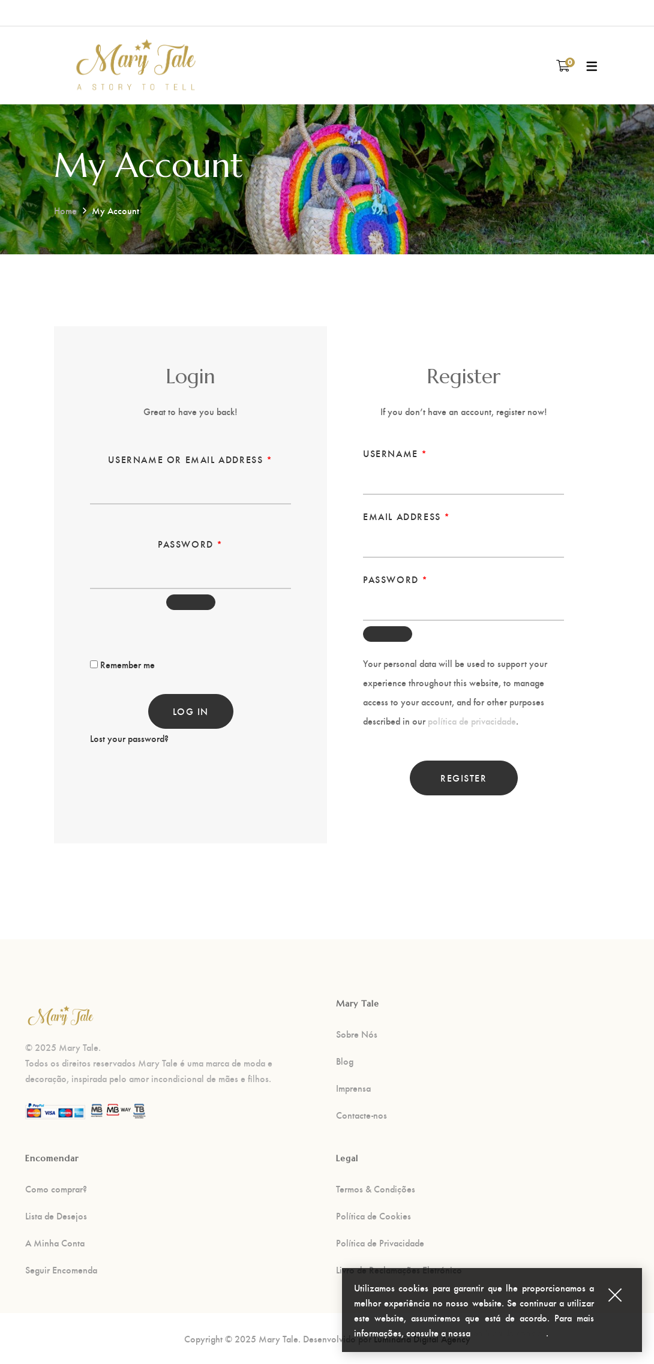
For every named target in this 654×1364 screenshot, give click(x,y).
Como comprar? (56, 1189)
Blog (344, 1061)
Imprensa (353, 1088)
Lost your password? (129, 738)
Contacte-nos (361, 1115)
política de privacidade (472, 720)
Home (65, 210)
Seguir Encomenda (61, 1270)
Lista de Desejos (56, 1216)
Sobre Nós (356, 1034)
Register (463, 777)
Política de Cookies (373, 1216)
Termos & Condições (375, 1189)
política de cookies (509, 1337)
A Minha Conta (55, 1243)
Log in (191, 711)
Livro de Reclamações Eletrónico (399, 1270)
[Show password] (190, 602)
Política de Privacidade (380, 1243)
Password (190, 542)
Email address (407, 514)
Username (395, 451)
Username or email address (190, 457)
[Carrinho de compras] (563, 65)
